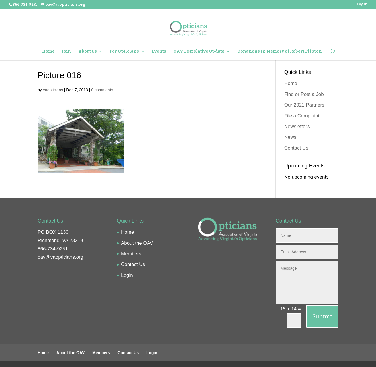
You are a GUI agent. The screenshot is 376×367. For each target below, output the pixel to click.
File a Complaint (302, 116)
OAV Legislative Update (198, 51)
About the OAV (137, 243)
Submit (322, 316)
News (290, 137)
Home (48, 51)
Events (159, 51)
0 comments (102, 90)
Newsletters (297, 126)
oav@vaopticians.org (60, 257)
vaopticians (53, 90)
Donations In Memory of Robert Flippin (279, 51)
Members (131, 253)
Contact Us (296, 148)
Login (362, 4)
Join (66, 51)
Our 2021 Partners (304, 105)
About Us (87, 51)
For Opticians (124, 51)
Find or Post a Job (304, 94)
